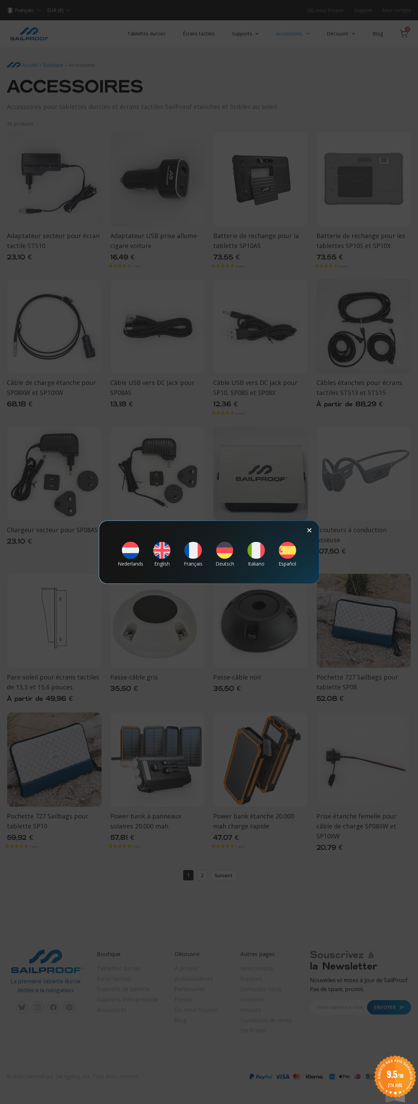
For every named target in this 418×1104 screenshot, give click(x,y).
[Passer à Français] (193, 554)
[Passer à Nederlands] (130, 554)
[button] (309, 530)
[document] (209, 552)
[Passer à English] (161, 554)
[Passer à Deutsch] (225, 554)
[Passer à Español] (287, 554)
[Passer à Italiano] (256, 554)
